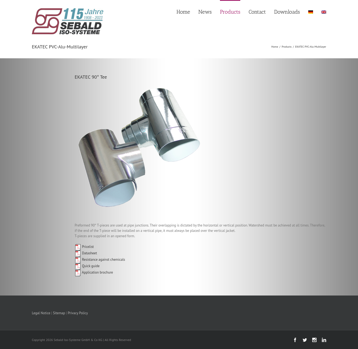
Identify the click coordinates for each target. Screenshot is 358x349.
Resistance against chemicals (100, 259)
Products (230, 12)
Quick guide (87, 266)
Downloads (287, 12)
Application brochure (94, 272)
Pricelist (84, 246)
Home (183, 12)
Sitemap (59, 313)
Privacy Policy (78, 313)
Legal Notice (41, 313)
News (205, 12)
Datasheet (86, 253)
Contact (257, 12)
